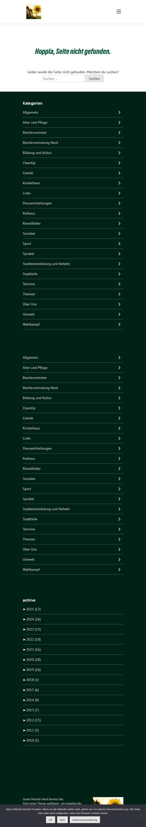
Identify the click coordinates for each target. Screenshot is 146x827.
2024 (33, 613)
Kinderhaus (31, 177)
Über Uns (30, 298)
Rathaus (29, 207)
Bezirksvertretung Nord (40, 136)
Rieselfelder (32, 217)
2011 (32, 724)
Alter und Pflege (35, 116)
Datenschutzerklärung (85, 819)
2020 (33, 653)
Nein (62, 819)
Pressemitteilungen (37, 197)
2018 (32, 674)
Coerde (28, 167)
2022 (33, 633)
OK (50, 819)
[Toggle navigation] (118, 27)
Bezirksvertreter (35, 126)
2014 (32, 694)
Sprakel (28, 247)
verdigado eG (31, 802)
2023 (33, 623)
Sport (27, 237)
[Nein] (141, 816)
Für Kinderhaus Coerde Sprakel (71, 13)
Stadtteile (30, 268)
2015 (32, 684)
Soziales (29, 227)
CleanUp (29, 157)
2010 (32, 734)
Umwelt (29, 308)
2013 (32, 704)
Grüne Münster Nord (63, 8)
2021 (33, 643)
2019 (33, 663)
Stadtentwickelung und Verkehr (46, 257)
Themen (29, 288)
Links (27, 187)
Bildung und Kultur (37, 146)
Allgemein (30, 106)
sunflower (53, 797)
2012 (33, 714)
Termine (29, 278)
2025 (33, 603)
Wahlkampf (31, 318)
